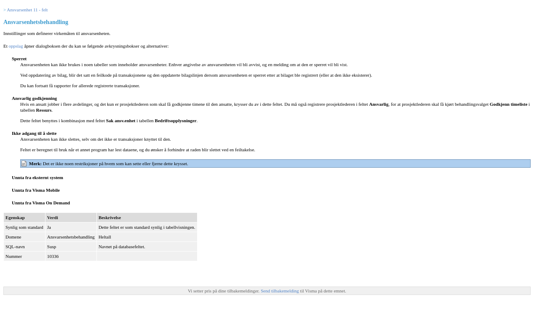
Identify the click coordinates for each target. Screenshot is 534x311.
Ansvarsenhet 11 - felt (27, 9)
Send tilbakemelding (280, 290)
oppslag (16, 45)
